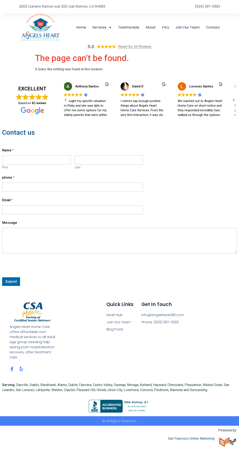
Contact (213, 27)
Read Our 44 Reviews (134, 46)
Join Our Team (187, 27)
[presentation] (34, 274)
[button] (233, 100)
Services (102, 27)
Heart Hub (114, 315)
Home (81, 27)
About (151, 27)
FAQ (165, 27)
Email (7, 200)
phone (8, 177)
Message (9, 223)
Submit (11, 281)
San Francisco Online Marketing (191, 438)
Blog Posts (114, 329)
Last (77, 167)
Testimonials (128, 27)
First (5, 167)
